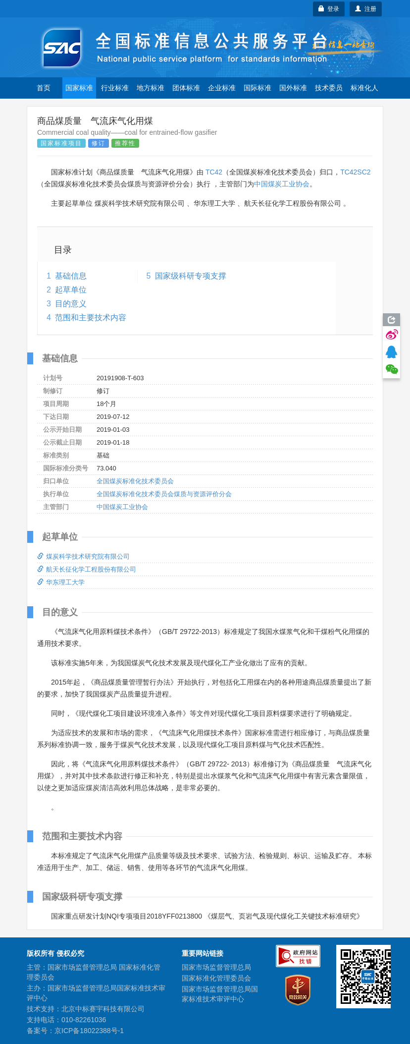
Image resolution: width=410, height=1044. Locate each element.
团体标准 (186, 88)
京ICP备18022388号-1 (89, 1031)
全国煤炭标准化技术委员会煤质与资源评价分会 (164, 494)
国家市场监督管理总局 (216, 967)
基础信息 (71, 276)
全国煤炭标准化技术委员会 (135, 481)
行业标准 (115, 88)
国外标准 (293, 88)
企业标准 (222, 88)
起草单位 (71, 290)
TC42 (213, 172)
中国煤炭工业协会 (281, 184)
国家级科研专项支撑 (190, 276)
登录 (329, 8)
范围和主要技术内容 (90, 317)
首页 (44, 88)
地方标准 (150, 88)
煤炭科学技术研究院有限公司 (83, 556)
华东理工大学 (61, 582)
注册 (365, 8)
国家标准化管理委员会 (216, 978)
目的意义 (71, 303)
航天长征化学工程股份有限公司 (86, 569)
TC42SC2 (355, 172)
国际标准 (257, 88)
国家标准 (79, 88)
